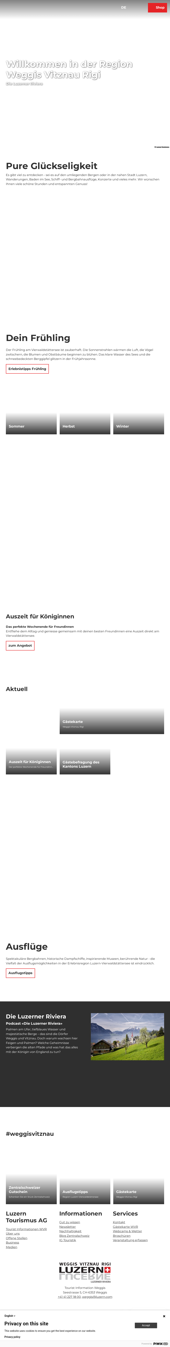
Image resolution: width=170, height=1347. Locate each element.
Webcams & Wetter (127, 1231)
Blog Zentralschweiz (74, 1236)
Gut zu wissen (69, 1222)
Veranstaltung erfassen (130, 1240)
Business (12, 1242)
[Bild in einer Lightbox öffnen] (85, 1272)
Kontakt (119, 1222)
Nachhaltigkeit (70, 1231)
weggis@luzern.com (97, 1297)
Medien (11, 1247)
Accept (146, 1325)
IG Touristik (67, 1240)
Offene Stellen (16, 1238)
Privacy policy (12, 1336)
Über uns (13, 1233)
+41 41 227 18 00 (69, 1297)
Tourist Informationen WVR (26, 1229)
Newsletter (67, 1227)
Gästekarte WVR (125, 1227)
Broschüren (122, 1236)
